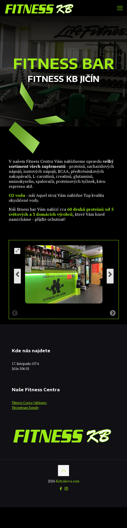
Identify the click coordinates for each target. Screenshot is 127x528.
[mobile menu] (119, 7)
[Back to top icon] (63, 470)
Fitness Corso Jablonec (29, 402)
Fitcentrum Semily (25, 407)
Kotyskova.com (67, 481)
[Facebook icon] (61, 488)
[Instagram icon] (66, 488)
